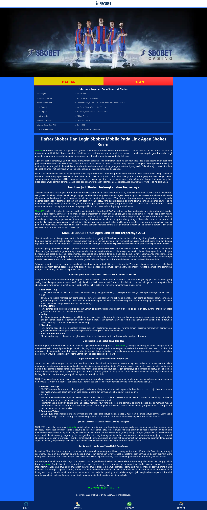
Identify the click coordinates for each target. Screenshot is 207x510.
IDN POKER (93, 488)
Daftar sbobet (119, 345)
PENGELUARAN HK (110, 488)
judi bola (71, 427)
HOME (25, 505)
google (47, 464)
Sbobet (38, 150)
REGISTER (78, 505)
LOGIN (138, 82)
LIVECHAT (181, 505)
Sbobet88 (39, 211)
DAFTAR (68, 82)
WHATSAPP (129, 505)
